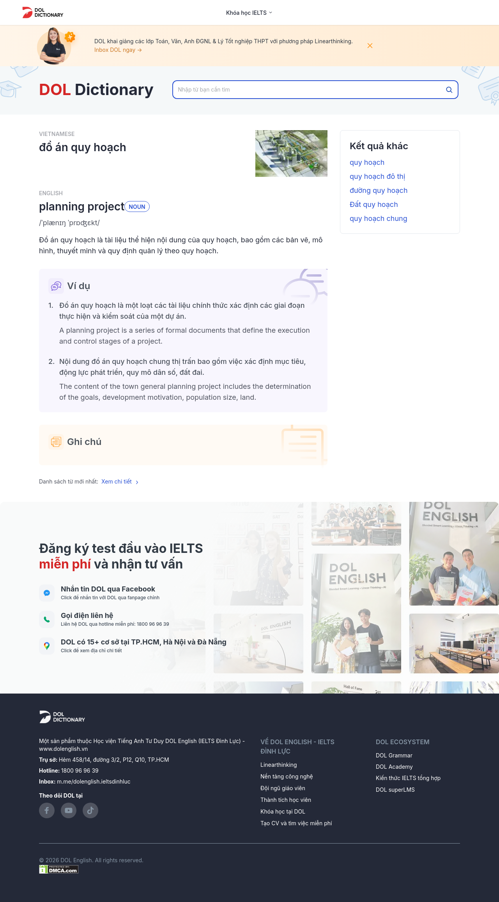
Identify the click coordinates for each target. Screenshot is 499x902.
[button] (183, 222)
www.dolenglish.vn (63, 748)
